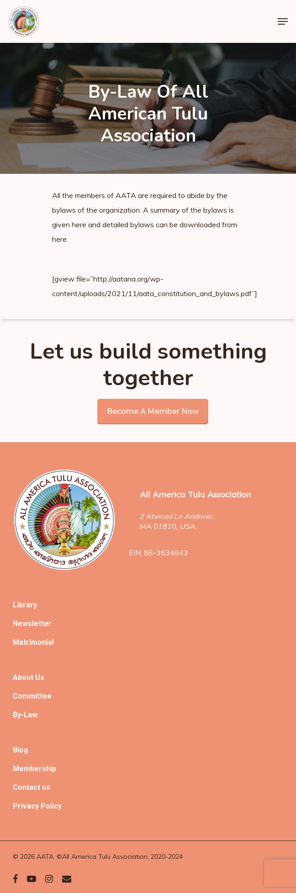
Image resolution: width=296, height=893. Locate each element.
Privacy (27, 806)
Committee (32, 696)
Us (39, 677)
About (24, 677)
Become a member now (153, 411)
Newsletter (32, 623)
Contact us (31, 787)
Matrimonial (33, 642)
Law (30, 714)
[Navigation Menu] (283, 21)
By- (18, 714)
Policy (51, 806)
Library (25, 605)
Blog (20, 750)
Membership (34, 768)
